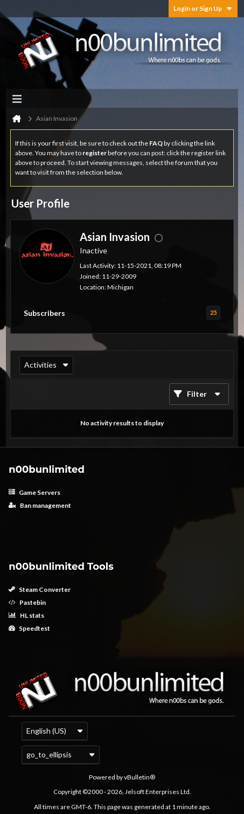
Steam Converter (40, 589)
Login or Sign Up (203, 8)
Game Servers (34, 492)
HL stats (26, 615)
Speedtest (29, 628)
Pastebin (27, 602)
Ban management (40, 505)
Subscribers (44, 313)
